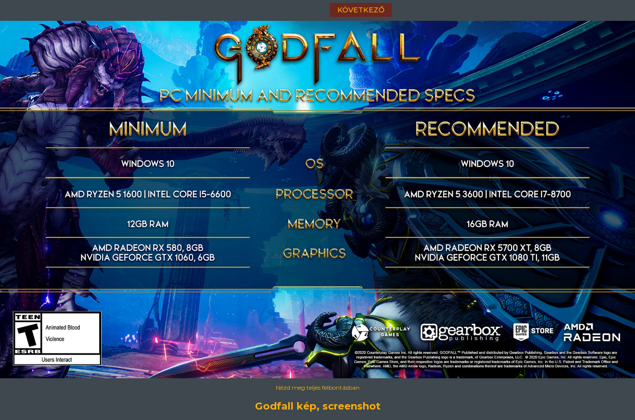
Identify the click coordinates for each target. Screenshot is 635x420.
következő (360, 9)
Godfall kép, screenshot (318, 406)
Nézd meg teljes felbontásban (318, 387)
